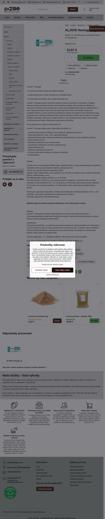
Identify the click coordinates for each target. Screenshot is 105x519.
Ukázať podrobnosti (52, 275)
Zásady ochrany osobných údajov (52, 264)
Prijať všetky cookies (62, 270)
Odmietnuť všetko (41, 270)
